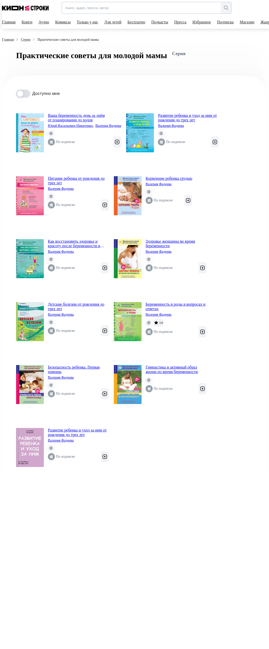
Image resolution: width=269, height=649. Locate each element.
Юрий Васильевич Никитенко (71, 125)
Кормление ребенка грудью (169, 178)
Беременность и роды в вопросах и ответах (175, 306)
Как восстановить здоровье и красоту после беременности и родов (74, 243)
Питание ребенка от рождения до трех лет (76, 180)
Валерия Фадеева (108, 126)
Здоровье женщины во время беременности (170, 243)
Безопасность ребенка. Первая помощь (74, 369)
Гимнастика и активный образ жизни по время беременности (172, 369)
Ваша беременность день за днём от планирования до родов (76, 117)
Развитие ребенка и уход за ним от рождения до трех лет (187, 117)
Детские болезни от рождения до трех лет (76, 306)
